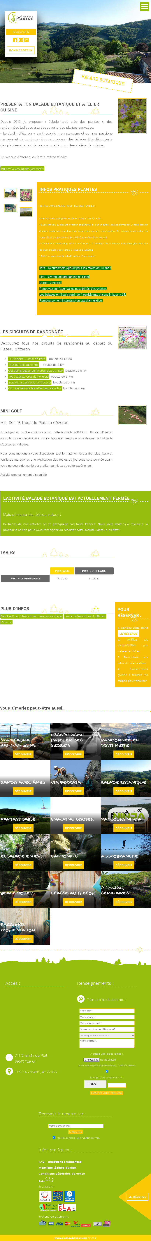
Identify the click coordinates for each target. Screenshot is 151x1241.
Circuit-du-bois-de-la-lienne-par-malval (35, 388)
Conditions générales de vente (62, 1173)
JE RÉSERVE (128, 633)
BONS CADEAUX (20, 50)
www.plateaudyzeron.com (71, 1238)
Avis (46, 1181)
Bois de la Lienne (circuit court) (29, 382)
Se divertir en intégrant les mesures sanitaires (32, 616)
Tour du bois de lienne (23, 364)
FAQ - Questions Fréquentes (60, 1161)
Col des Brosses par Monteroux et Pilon (35, 370)
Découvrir (23, 754)
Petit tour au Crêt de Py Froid (28, 376)
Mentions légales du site (57, 1167)
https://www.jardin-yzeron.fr (22, 169)
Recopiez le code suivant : (107, 1077)
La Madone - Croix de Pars (27, 359)
